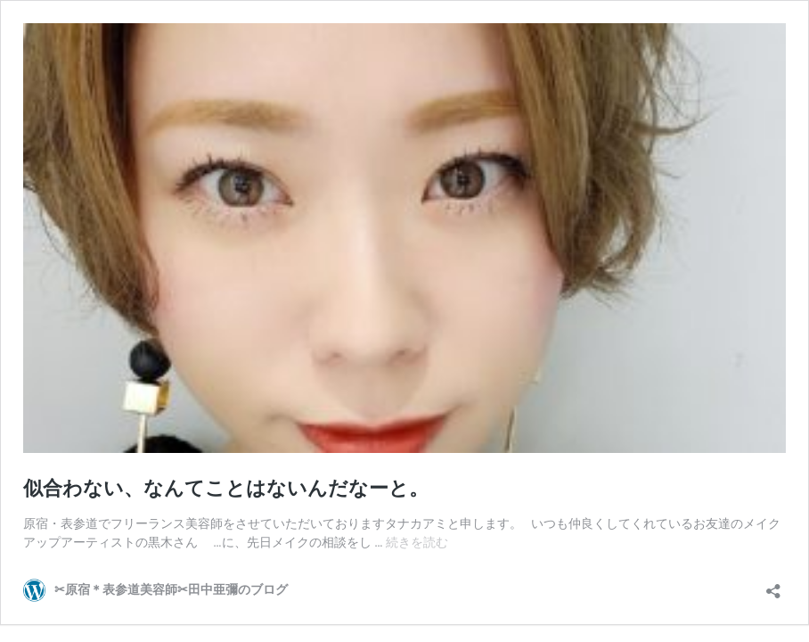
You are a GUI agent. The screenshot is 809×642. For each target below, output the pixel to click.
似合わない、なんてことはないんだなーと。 (226, 488)
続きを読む (417, 542)
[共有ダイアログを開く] (773, 585)
